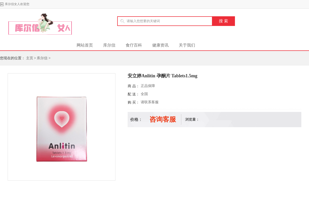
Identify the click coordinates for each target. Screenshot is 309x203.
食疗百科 (134, 45)
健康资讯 (160, 45)
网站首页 (85, 45)
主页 (29, 58)
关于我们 (187, 45)
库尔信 (109, 45)
